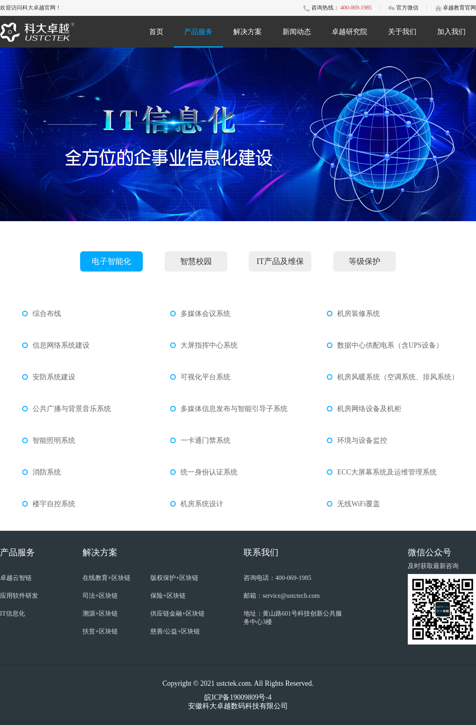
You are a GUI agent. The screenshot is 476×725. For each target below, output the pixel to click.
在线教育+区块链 (107, 577)
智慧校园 (196, 261)
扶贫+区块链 (100, 631)
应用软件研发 (19, 595)
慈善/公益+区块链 (175, 631)
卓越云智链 (16, 577)
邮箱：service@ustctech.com (282, 595)
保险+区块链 (168, 595)
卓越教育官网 (459, 8)
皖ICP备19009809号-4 (237, 697)
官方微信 (408, 8)
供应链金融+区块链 (177, 613)
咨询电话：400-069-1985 (277, 577)
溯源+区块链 (100, 613)
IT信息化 (12, 613)
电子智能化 (111, 261)
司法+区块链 (100, 595)
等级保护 (364, 261)
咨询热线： (325, 8)
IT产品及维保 (280, 261)
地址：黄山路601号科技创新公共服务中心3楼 (293, 617)
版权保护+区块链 (174, 577)
